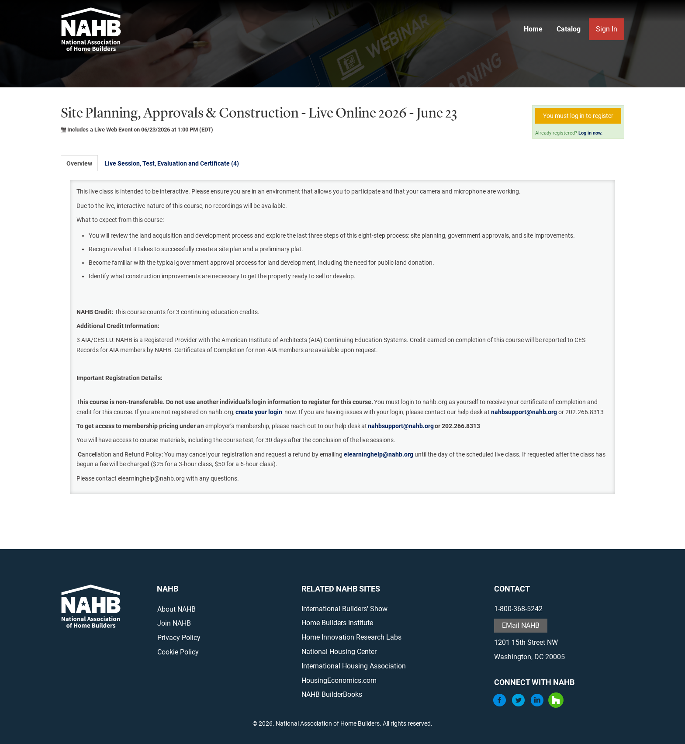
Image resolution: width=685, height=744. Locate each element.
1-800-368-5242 (518, 609)
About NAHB (176, 609)
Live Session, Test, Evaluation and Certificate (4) (171, 163)
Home (533, 29)
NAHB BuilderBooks (331, 694)
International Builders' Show (344, 609)
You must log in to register (578, 115)
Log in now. (590, 133)
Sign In (606, 29)
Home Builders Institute (337, 623)
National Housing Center (339, 651)
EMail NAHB (521, 625)
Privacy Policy (179, 637)
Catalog (569, 29)
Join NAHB (174, 623)
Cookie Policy (178, 652)
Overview (79, 163)
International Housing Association (353, 666)
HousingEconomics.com (339, 680)
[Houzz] (556, 705)
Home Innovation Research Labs (351, 637)
